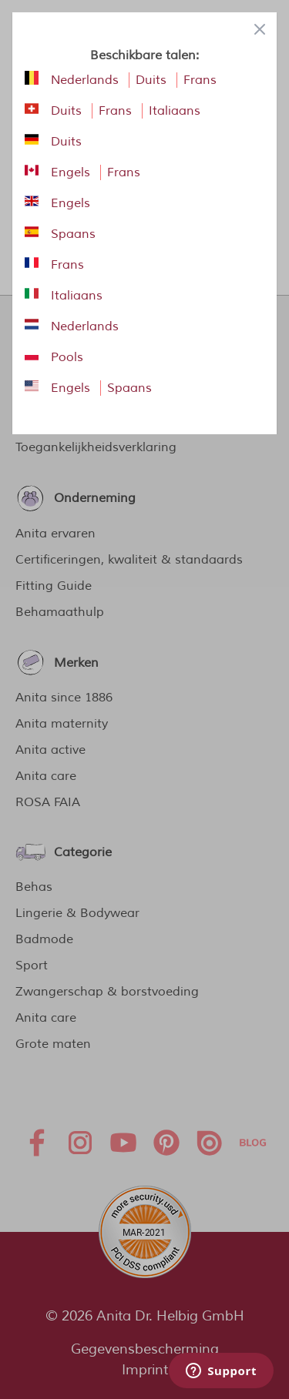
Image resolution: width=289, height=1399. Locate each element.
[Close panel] (260, 29)
